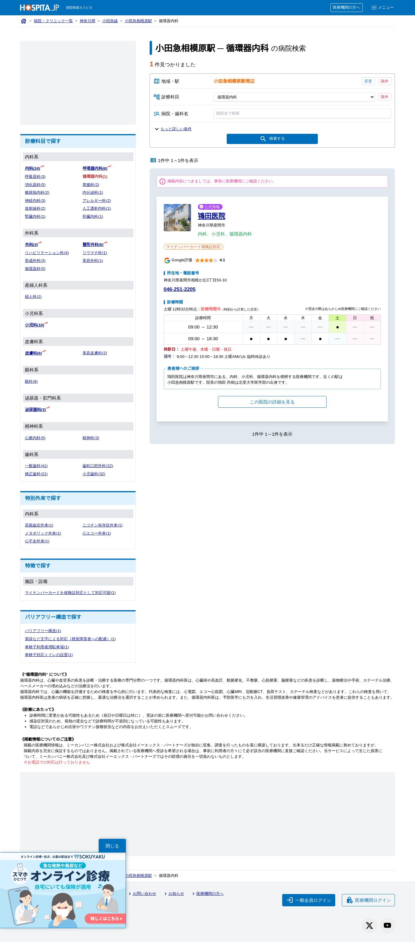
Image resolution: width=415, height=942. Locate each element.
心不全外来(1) (37, 541)
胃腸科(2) (90, 184)
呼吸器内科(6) (94, 168)
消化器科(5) (35, 184)
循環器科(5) (35, 268)
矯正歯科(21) (36, 474)
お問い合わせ (141, 893)
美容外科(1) (92, 260)
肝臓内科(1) (92, 216)
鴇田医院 (211, 216)
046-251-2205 (180, 289)
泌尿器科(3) (35, 409)
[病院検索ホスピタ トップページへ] (39, 7)
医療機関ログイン (368, 900)
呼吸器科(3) (35, 176)
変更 (368, 81)
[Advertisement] (78, 83)
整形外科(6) (92, 244)
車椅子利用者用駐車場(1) (47, 647)
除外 (385, 81)
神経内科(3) (35, 200)
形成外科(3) (35, 260)
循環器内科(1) (94, 176)
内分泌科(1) (92, 192)
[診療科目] (294, 96)
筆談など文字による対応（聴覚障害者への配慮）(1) (70, 639)
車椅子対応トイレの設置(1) (49, 654)
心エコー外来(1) (96, 533)
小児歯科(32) (93, 474)
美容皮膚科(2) (94, 353)
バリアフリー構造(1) (43, 630)
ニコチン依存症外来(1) (102, 525)
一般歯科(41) (36, 466)
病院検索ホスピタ (79, 7)
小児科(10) (34, 325)
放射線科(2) (35, 208)
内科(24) (32, 168)
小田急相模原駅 (138, 21)
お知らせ (173, 893)
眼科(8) (31, 381)
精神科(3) (90, 438)
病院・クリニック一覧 (53, 21)
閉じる (112, 845)
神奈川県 (87, 21)
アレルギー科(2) (96, 200)
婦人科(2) (33, 296)
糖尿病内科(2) (37, 192)
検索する (272, 138)
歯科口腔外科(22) (97, 466)
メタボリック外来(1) (43, 533)
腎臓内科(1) (35, 216)
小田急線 (110, 21)
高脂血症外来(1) (39, 525)
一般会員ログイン (309, 900)
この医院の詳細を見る (272, 401)
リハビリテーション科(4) (47, 252)
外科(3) (31, 244)
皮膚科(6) (33, 353)
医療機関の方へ (346, 7)
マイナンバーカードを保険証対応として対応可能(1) (70, 592)
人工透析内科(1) (96, 208)
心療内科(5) (35, 438)
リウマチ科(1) (94, 252)
